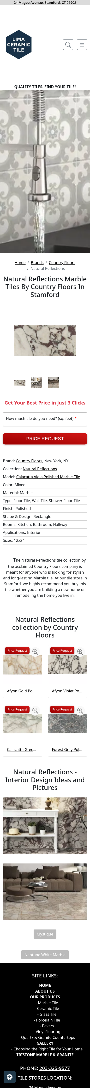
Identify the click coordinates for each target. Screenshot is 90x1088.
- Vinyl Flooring (47, 1031)
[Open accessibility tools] (10, 1077)
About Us (45, 991)
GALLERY (44, 1043)
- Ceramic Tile (47, 1008)
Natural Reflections (40, 468)
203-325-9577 (54, 1068)
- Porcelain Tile (47, 1020)
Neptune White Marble (45, 954)
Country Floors (62, 262)
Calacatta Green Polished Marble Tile (22, 749)
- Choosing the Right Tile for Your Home (47, 1049)
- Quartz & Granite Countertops (47, 1037)
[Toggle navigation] (82, 44)
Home (20, 262)
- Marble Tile (47, 1002)
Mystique (45, 934)
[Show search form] (68, 44)
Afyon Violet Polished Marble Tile (67, 691)
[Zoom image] (35, 652)
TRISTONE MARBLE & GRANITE (45, 1054)
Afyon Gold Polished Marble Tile (22, 691)
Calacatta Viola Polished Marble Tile (48, 476)
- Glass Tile (47, 1014)
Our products (45, 997)
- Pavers (47, 1025)
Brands (37, 262)
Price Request (45, 438)
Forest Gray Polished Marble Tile (67, 749)
